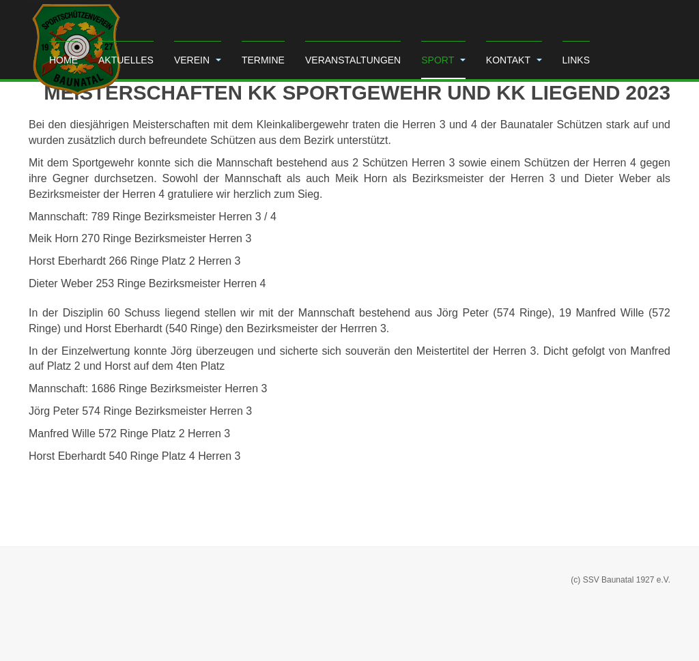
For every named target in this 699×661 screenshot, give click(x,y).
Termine (263, 60)
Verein (197, 60)
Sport (443, 60)
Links (576, 60)
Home (63, 60)
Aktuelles (126, 60)
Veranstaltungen (353, 60)
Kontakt (514, 60)
